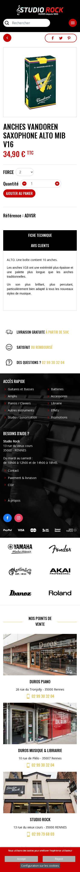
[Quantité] (41, 184)
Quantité (11, 183)
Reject (59, 859)
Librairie (56, 403)
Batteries (57, 389)
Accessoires (59, 396)
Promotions (59, 417)
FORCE (8, 172)
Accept (21, 859)
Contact (13, 470)
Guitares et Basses (21, 389)
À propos (14, 500)
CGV (11, 485)
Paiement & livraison (22, 478)
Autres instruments (21, 410)
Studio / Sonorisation (22, 417)
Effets (55, 410)
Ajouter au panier (19, 193)
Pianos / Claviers (19, 403)
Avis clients (40, 245)
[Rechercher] (26, 23)
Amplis (12, 396)
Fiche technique (40, 235)
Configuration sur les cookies (40, 866)
